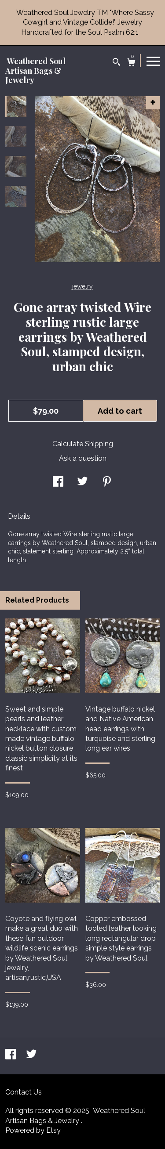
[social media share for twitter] (82, 482)
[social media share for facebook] (58, 482)
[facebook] (11, 1055)
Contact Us (23, 1092)
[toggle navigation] (153, 60)
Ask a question (82, 458)
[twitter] (31, 1055)
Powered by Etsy (33, 1130)
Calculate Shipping (82, 444)
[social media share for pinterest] (107, 482)
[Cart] (131, 63)
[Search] (116, 63)
